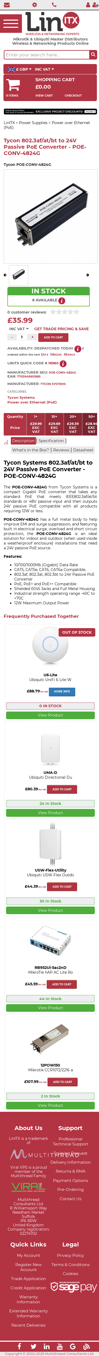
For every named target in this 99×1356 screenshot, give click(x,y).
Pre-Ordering (70, 1189)
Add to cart (62, 789)
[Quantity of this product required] (22, 337)
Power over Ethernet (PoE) (32, 403)
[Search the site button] (93, 55)
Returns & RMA (71, 1171)
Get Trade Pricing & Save (61, 328)
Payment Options (70, 1180)
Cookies (70, 1273)
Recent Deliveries (28, 1325)
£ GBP (20, 69)
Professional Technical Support (70, 1142)
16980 (53, 363)
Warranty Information (28, 1300)
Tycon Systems (21, 398)
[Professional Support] (33, 4)
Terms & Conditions (70, 1264)
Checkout (73, 95)
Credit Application (28, 1288)
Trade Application (28, 1278)
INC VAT (44, 69)
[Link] (19, 1348)
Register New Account (28, 1267)
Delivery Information (70, 1162)
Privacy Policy (70, 1255)
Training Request (70, 1153)
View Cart (44, 95)
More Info (62, 691)
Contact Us (70, 1198)
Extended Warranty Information (28, 1314)
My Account (28, 1255)
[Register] (95, 4)
